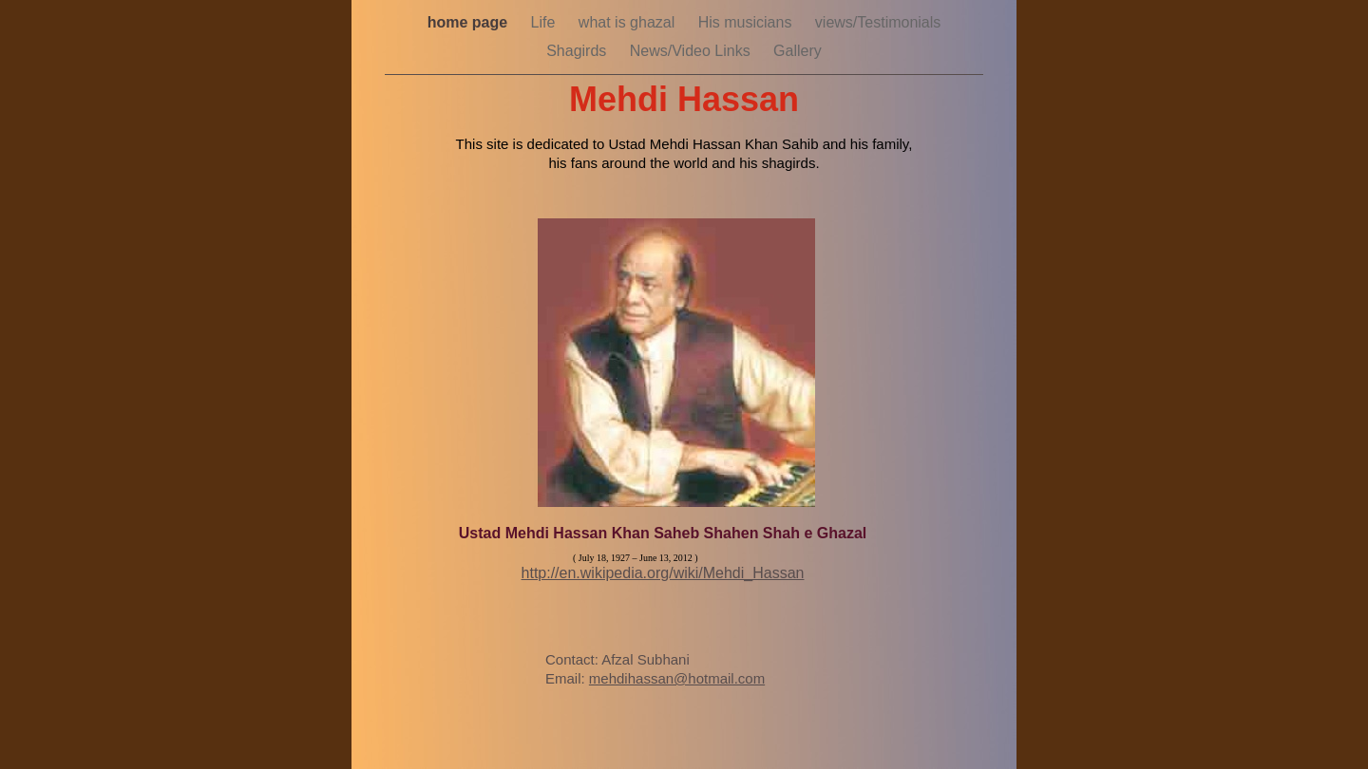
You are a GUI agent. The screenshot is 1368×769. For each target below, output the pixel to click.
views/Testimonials (877, 22)
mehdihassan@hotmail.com (677, 678)
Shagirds (578, 51)
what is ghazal (629, 22)
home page (470, 22)
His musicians (747, 22)
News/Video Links (692, 51)
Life (545, 22)
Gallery (797, 51)
